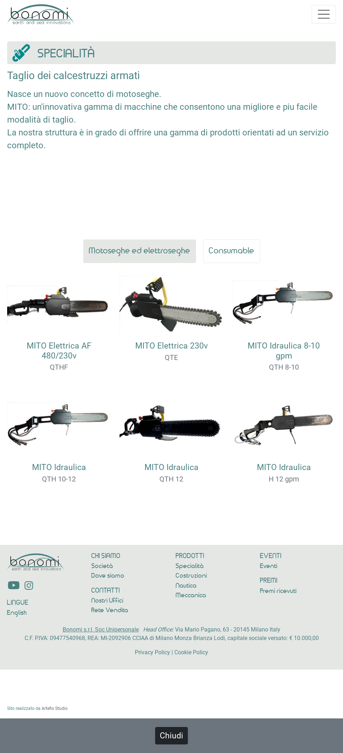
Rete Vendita (109, 610)
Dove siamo (108, 576)
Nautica (186, 586)
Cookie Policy (191, 652)
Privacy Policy (152, 652)
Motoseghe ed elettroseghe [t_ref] (139, 251)
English (17, 613)
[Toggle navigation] (324, 14)
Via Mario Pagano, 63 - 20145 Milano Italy (227, 629)
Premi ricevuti (278, 591)
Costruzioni (191, 576)
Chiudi (171, 736)
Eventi (269, 566)
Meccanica (191, 595)
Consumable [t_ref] (231, 251)
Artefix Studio (55, 708)
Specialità (190, 566)
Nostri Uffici (107, 601)
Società (102, 566)
